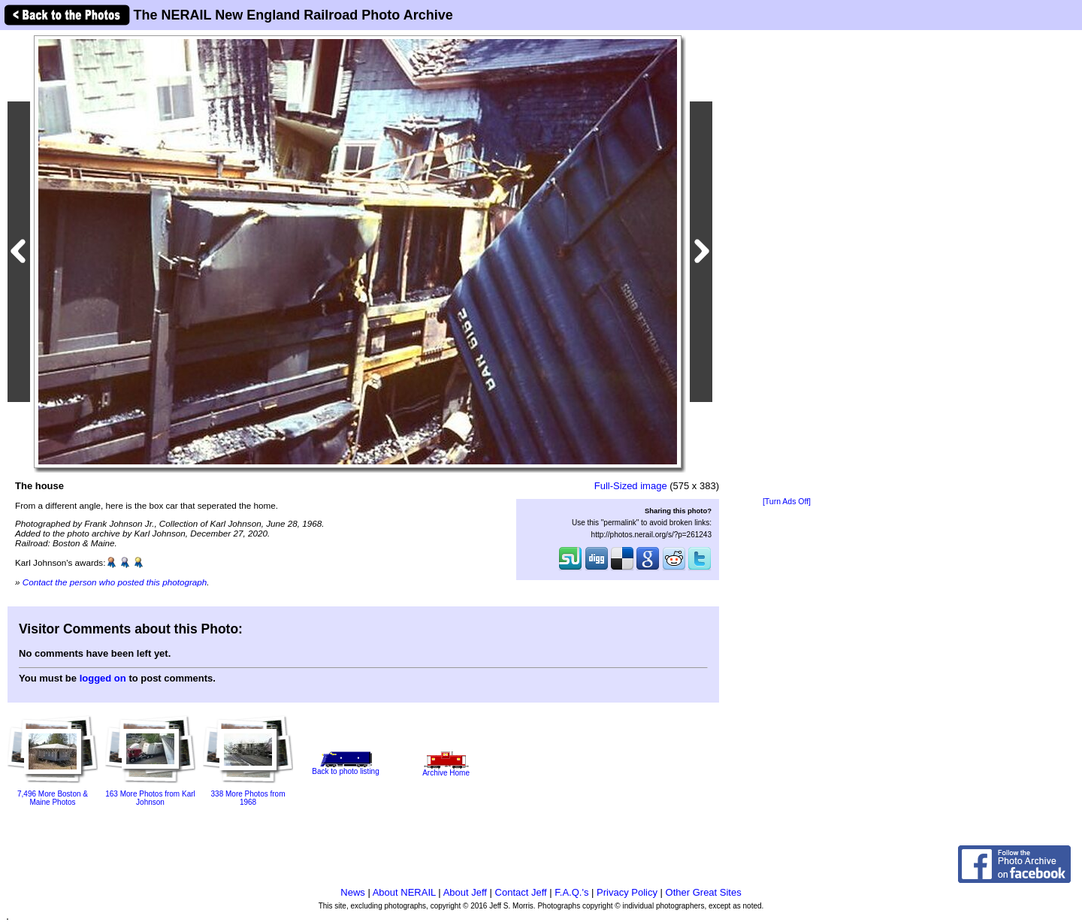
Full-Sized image (630, 485)
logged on (103, 678)
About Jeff (465, 892)
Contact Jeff (521, 892)
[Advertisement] (787, 264)
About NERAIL (404, 892)
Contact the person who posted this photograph (115, 582)
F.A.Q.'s (571, 892)
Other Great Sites (704, 892)
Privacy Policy (627, 892)
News (352, 892)
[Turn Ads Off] (787, 501)
